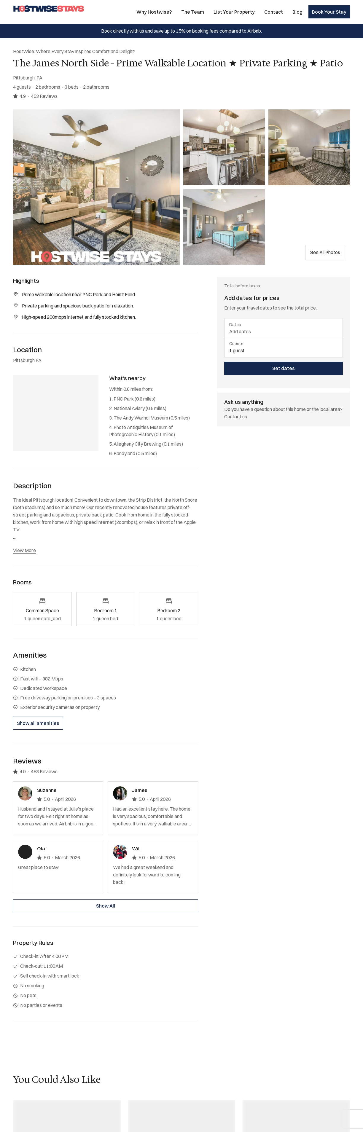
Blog (297, 12)
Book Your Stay (329, 12)
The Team (192, 12)
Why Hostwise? (154, 12)
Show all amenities (38, 723)
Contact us (235, 417)
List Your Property (234, 12)
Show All (105, 906)
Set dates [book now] (283, 368)
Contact (273, 12)
